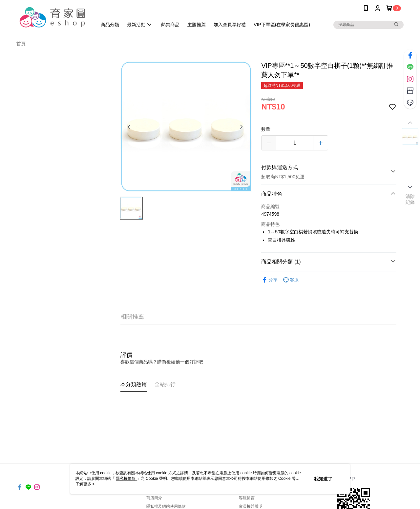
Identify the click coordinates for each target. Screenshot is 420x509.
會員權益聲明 (250, 506)
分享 (269, 280)
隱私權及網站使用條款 (166, 506)
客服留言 (247, 498)
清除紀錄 (410, 199)
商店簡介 (154, 498)
